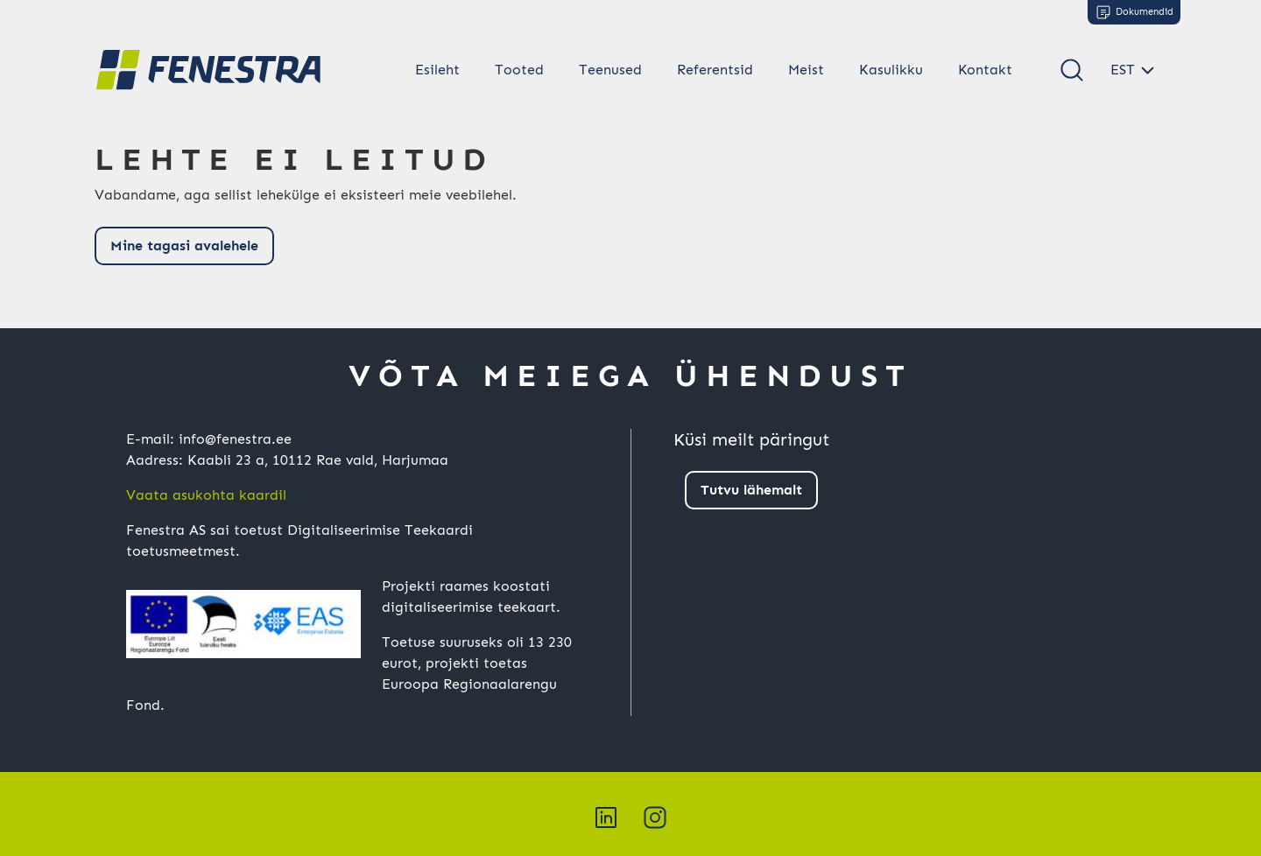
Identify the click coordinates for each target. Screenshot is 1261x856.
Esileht (437, 69)
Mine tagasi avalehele (184, 245)
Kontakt (985, 69)
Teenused (610, 69)
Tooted (519, 69)
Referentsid (715, 69)
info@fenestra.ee (235, 439)
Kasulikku (891, 69)
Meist (806, 69)
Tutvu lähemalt (751, 489)
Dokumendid (1134, 12)
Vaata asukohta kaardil (206, 495)
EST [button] (1122, 69)
